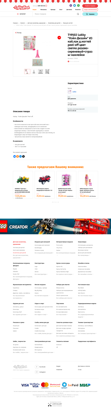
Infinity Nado (82, 290)
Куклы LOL (59, 266)
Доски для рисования (84, 253)
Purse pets (59, 245)
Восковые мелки (83, 250)
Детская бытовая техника (64, 325)
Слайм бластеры (40, 331)
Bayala (15, 269)
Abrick (36, 271)
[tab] (27, 71)
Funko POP (16, 274)
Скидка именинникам (90, 9)
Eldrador (15, 271)
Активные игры (39, 309)
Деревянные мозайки (84, 271)
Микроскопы (60, 288)
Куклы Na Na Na (61, 269)
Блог (60, 9)
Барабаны (16, 288)
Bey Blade (81, 288)
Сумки (15, 331)
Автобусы (81, 307)
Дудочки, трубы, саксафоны (21, 293)
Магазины (43, 9)
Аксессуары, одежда (41, 288)
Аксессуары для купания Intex (44, 307)
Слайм (37, 328)
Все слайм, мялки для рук (44, 333)
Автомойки (81, 331)
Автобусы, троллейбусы (85, 325)
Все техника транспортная (87, 333)
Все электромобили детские (44, 352)
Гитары (15, 290)
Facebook (40, 367)
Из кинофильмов (61, 307)
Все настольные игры (85, 295)
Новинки (78, 9)
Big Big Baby (38, 290)
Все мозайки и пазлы (85, 274)
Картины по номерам (19, 347)
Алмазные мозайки (84, 269)
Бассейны (38, 312)
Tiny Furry (59, 247)
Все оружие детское (20, 314)
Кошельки (16, 325)
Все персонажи (62, 314)
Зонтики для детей (18, 247)
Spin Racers (81, 293)
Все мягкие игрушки (42, 295)
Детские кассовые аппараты (65, 333)
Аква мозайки (82, 266)
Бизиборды (38, 247)
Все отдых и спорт (41, 314)
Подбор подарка (90, 6)
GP (57, 347)
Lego (36, 266)
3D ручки (15, 344)
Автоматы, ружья (18, 307)
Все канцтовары (84, 255)
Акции (34, 9)
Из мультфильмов (61, 312)
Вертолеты (81, 312)
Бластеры (16, 309)
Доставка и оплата (84, 366)
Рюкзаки (15, 328)
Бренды (53, 9)
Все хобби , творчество (21, 352)
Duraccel (58, 344)
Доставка (69, 9)
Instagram (40, 372)
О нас (80, 369)
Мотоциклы (38, 350)
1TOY (36, 269)
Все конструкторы (41, 274)
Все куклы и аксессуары (64, 274)
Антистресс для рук (40, 325)
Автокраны (81, 328)
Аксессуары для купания (42, 245)
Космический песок (19, 350)
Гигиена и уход (39, 250)
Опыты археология (62, 295)
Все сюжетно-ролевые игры (66, 336)
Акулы (58, 250)
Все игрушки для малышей (44, 253)
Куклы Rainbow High (62, 271)
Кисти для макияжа (19, 250)
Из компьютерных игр (63, 309)
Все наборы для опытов (64, 298)
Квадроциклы (39, 347)
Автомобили (82, 309)
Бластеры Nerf (17, 312)
